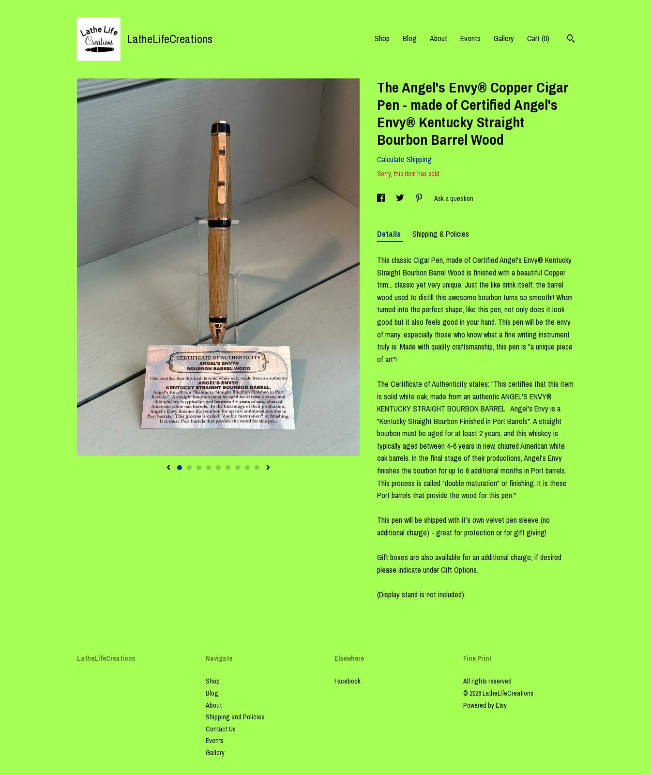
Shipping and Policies (235, 717)
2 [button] (189, 467)
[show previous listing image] (168, 468)
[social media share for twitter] (401, 198)
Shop (382, 38)
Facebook (347, 681)
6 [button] (228, 467)
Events (470, 38)
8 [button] (247, 467)
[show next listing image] (268, 468)
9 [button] (257, 467)
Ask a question (453, 198)
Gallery (504, 38)
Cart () (538, 38)
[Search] (571, 39)
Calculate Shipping (404, 159)
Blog (410, 38)
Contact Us (221, 729)
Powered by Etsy (485, 705)
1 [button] (179, 467)
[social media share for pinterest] (419, 198)
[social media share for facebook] (381, 198)
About (438, 38)
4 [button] (208, 467)
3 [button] (199, 467)
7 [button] (237, 467)
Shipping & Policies (440, 233)
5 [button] (218, 467)
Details (390, 233)
